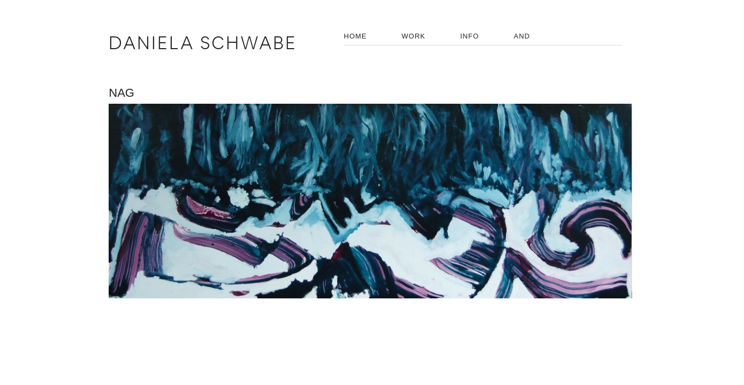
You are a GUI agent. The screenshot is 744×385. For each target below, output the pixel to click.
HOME (355, 36)
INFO (469, 36)
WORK (413, 36)
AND (522, 36)
